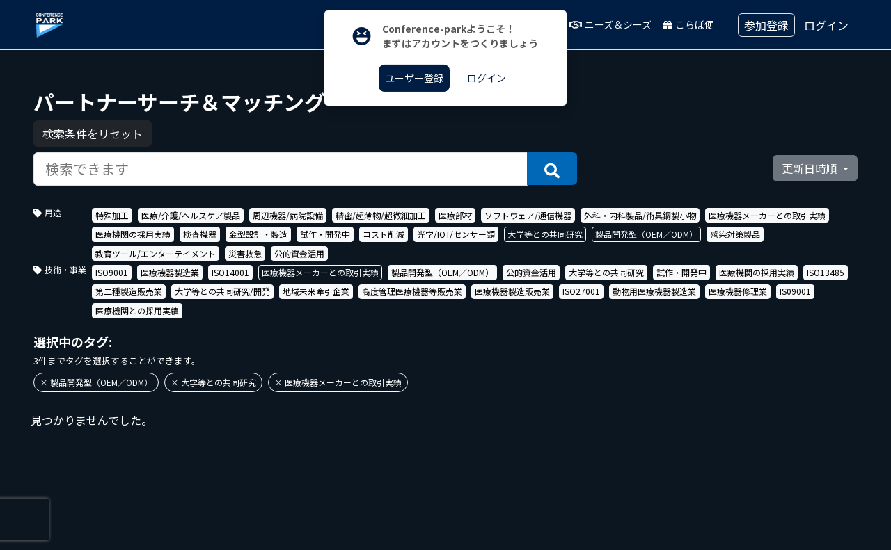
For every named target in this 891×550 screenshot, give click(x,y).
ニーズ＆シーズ (610, 24)
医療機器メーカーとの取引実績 (767, 215)
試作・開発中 (325, 234)
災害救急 (245, 253)
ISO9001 (111, 272)
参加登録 (766, 25)
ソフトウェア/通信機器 (527, 215)
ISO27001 (581, 291)
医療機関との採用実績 (137, 310)
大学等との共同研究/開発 (222, 291)
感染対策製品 (735, 234)
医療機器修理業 (738, 291)
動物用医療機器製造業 (654, 291)
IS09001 (795, 291)
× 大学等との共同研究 (213, 382)
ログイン (826, 25)
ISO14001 (230, 272)
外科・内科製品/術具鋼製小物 (640, 215)
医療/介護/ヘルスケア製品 (190, 215)
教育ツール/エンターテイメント (155, 253)
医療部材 (455, 215)
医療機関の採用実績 (133, 234)
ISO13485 (825, 272)
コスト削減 (383, 234)
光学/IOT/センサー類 (456, 234)
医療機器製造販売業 (512, 291)
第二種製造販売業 (128, 291)
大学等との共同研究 (545, 234)
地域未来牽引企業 (316, 291)
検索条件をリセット (92, 133)
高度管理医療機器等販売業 (412, 291)
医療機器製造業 (170, 272)
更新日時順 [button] (811, 168)
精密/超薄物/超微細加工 (381, 215)
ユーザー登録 (414, 78)
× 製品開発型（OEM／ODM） (96, 382)
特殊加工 (112, 215)
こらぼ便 (688, 24)
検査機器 (199, 234)
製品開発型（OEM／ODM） (646, 234)
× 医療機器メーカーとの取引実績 (338, 382)
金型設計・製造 (258, 234)
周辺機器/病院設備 (288, 215)
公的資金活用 (299, 253)
